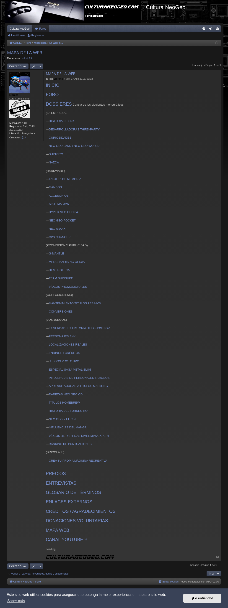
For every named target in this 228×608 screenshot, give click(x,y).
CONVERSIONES (61, 311)
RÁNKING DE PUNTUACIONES (70, 444)
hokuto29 (27, 58)
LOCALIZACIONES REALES (68, 344)
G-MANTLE (56, 253)
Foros (42, 28)
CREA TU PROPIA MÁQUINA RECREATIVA (78, 460)
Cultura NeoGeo (20, 28)
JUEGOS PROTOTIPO (64, 361)
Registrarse (37, 35)
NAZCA (54, 162)
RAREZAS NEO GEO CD (66, 394)
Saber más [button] (16, 601)
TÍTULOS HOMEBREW (64, 402)
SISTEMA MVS (59, 204)
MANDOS (55, 187)
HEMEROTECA (59, 270)
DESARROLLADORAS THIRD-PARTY (74, 129)
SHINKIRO (56, 154)
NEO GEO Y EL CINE (63, 419)
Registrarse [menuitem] (218, 29)
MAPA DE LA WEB (24, 53)
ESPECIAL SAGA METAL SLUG (70, 369)
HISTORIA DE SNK (61, 121)
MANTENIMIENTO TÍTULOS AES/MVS (75, 303)
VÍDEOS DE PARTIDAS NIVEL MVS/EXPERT (79, 436)
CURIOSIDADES (60, 137)
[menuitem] (203, 28)
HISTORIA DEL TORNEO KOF (69, 410)
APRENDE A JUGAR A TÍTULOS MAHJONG (78, 386)
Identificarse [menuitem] (211, 29)
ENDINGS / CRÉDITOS (64, 353)
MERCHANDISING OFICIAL (67, 262)
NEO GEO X (57, 228)
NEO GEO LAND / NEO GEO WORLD (74, 146)
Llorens (13, 95)
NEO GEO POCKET (62, 220)
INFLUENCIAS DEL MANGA (68, 427)
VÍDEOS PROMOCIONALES (68, 286)
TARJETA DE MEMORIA (65, 179)
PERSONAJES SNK (62, 336)
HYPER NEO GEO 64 (63, 212)
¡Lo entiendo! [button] (202, 598)
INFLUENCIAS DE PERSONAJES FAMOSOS (79, 377)
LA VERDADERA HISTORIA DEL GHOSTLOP (79, 328)
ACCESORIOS (59, 195)
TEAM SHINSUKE (61, 278)
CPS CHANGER (59, 237)
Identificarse (18, 35)
